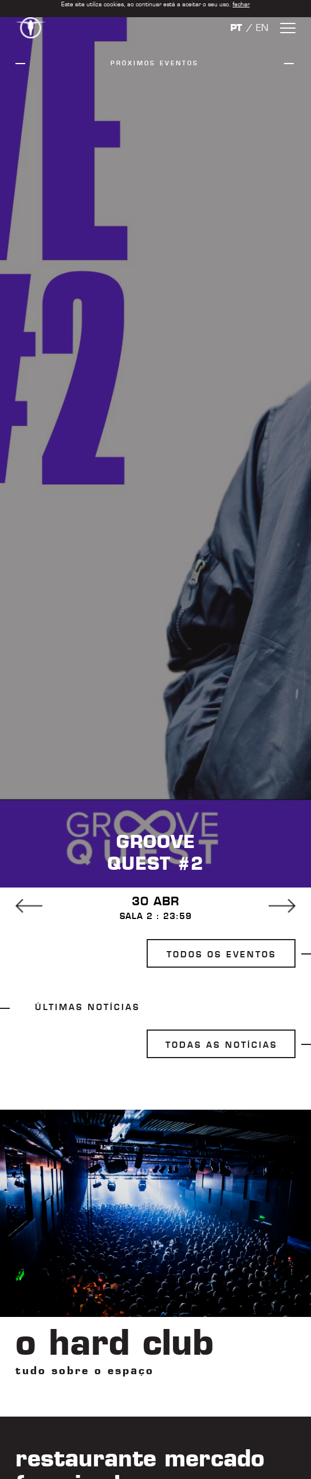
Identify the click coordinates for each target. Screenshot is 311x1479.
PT (236, 27)
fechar (241, 4)
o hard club (114, 1342)
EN (262, 27)
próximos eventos (155, 63)
